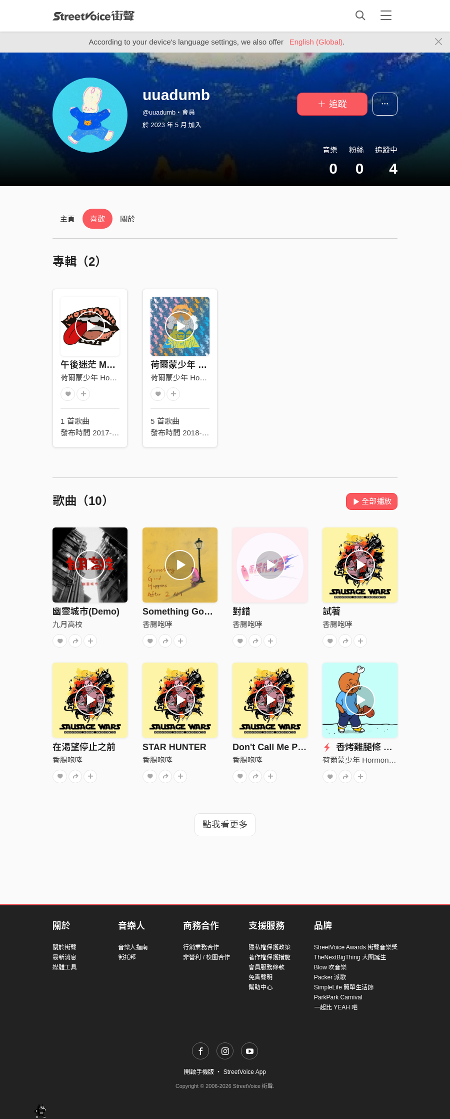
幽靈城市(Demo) (86, 612)
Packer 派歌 (330, 977)
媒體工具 (64, 967)
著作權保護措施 (269, 957)
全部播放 (372, 501)
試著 (331, 612)
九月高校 (67, 624)
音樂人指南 (133, 947)
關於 (127, 219)
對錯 (241, 612)
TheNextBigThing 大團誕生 (350, 957)
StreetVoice (93, 16)
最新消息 (64, 957)
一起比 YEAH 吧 (336, 1007)
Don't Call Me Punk (273, 747)
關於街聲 (64, 947)
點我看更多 (225, 825)
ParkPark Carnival (338, 997)
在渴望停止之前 (84, 747)
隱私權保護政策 (269, 947)
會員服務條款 (266, 967)
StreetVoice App (245, 1071)
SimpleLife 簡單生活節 (344, 987)
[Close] (439, 42)
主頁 (67, 219)
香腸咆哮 (157, 624)
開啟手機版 (199, 1071)
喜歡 (97, 219)
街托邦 (127, 957)
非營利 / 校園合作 (206, 957)
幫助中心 (260, 987)
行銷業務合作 (201, 947)
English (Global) (316, 42)
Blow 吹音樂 (330, 967)
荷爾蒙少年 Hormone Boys (105, 377)
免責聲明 (260, 977)
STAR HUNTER (174, 747)
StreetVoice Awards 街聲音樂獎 (356, 947)
